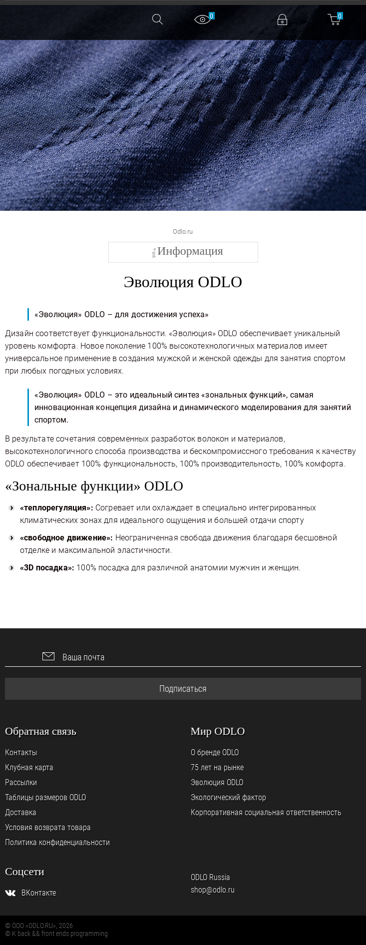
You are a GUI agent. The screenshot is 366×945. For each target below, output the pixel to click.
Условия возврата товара (48, 827)
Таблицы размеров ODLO (45, 797)
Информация (190, 250)
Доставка (20, 812)
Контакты (21, 752)
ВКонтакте (38, 893)
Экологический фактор (228, 797)
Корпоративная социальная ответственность (266, 812)
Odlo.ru (183, 231)
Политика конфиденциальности (57, 842)
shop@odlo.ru (213, 890)
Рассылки (21, 782)
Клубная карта (29, 767)
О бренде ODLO (215, 752)
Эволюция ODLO (217, 782)
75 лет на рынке (217, 767)
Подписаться (183, 688)
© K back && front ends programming (56, 934)
